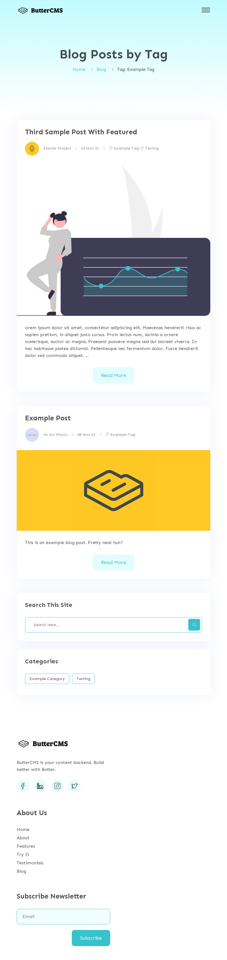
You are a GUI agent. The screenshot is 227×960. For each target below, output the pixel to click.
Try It (23, 854)
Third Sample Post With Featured (81, 132)
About (23, 837)
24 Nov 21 (90, 148)
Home (79, 69)
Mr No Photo (55, 434)
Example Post (48, 418)
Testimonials (30, 862)
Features (26, 846)
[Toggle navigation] (205, 10)
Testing (149, 148)
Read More (113, 375)
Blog (101, 69)
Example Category (47, 678)
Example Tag (124, 148)
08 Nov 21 (86, 434)
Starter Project (57, 148)
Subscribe (91, 938)
